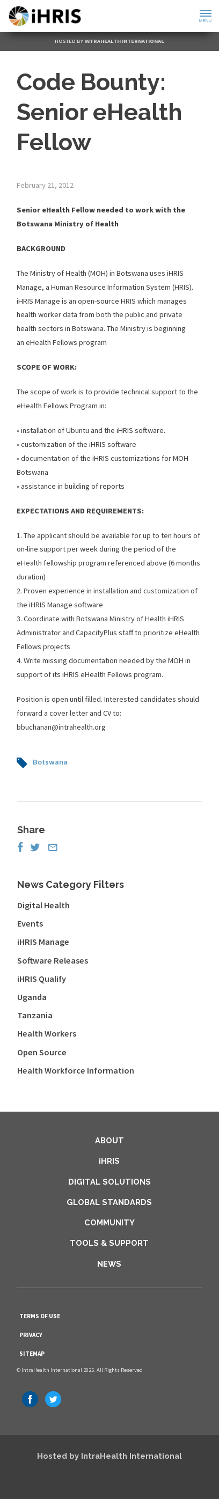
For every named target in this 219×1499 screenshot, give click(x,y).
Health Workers (46, 1033)
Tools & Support (109, 1242)
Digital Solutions (109, 1181)
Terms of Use (39, 1316)
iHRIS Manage (43, 941)
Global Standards (109, 1202)
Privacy (30, 1335)
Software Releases (52, 960)
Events (30, 923)
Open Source (42, 1052)
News (109, 1263)
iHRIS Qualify (41, 978)
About (109, 1140)
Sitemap (32, 1353)
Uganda (32, 996)
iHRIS (109, 1160)
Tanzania (35, 1015)
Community (109, 1222)
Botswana (50, 762)
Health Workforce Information (75, 1070)
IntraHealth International (124, 41)
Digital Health (43, 905)
